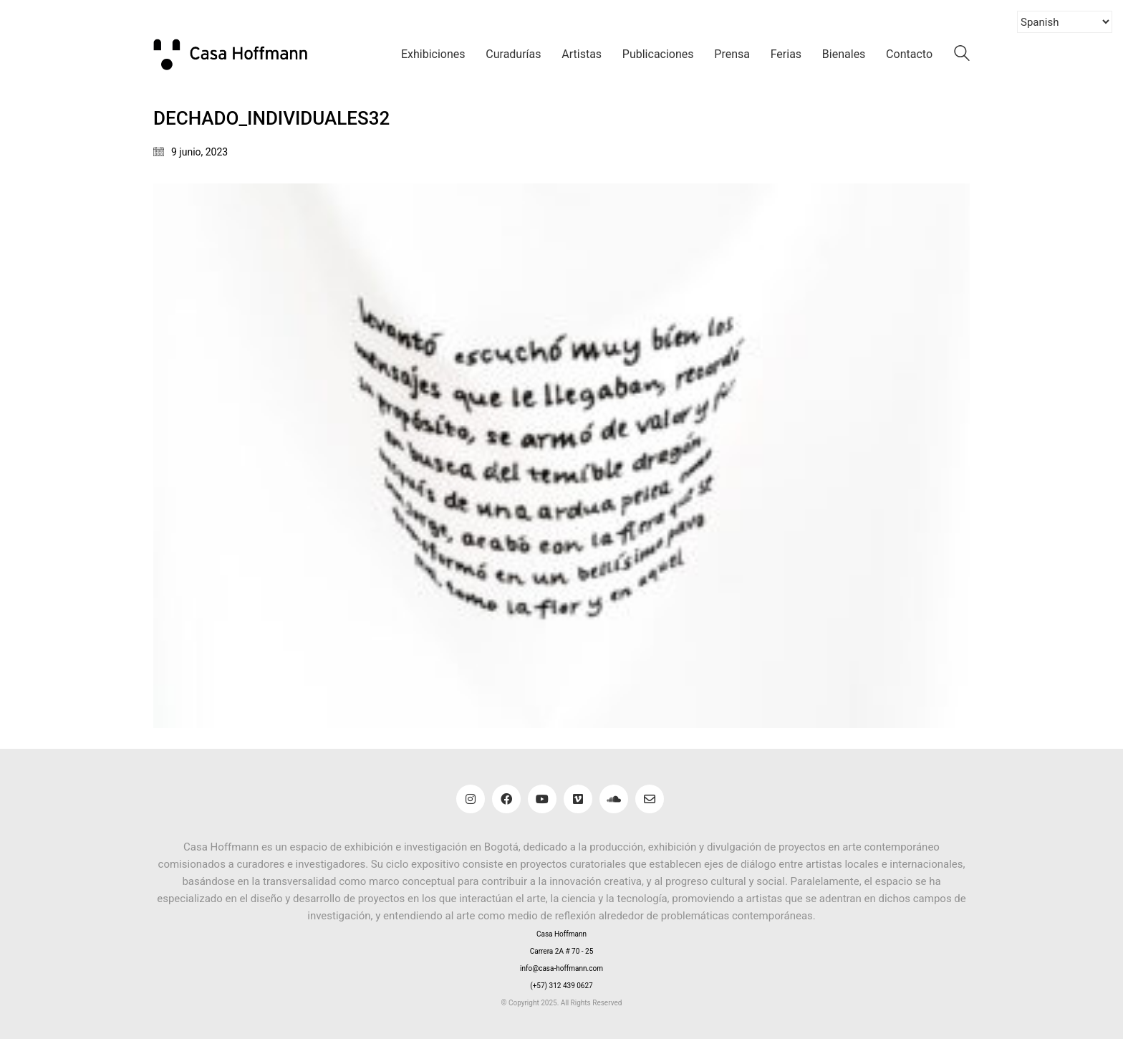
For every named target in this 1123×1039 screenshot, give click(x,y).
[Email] (649, 799)
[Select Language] (1064, 22)
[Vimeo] (578, 799)
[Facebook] (506, 799)
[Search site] (962, 55)
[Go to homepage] (239, 54)
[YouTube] (542, 799)
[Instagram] (470, 799)
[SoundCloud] (613, 799)
